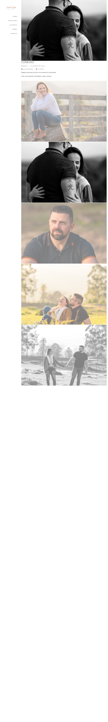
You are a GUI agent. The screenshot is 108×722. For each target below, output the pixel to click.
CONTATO (13, 33)
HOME (15, 16)
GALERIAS (13, 25)
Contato (91, 709)
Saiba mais (49, 709)
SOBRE (14, 29)
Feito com (64, 720)
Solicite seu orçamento (95, 159)
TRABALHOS (12, 20)
